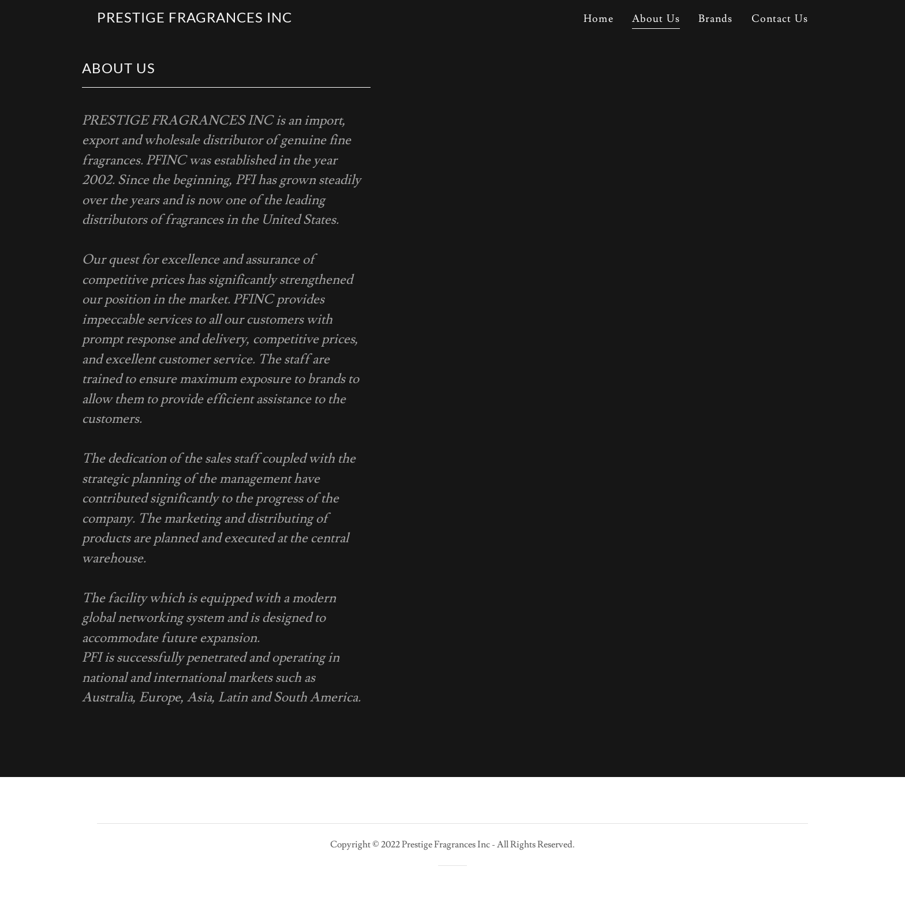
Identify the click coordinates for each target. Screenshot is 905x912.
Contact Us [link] (779, 18)
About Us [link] (656, 18)
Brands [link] (715, 18)
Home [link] (599, 18)
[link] (194, 19)
